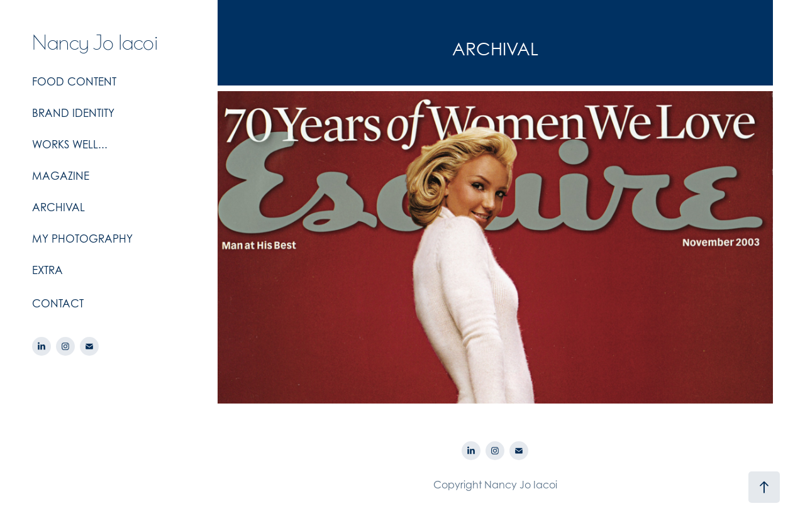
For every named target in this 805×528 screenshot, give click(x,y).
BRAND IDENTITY (73, 113)
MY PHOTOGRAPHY (82, 239)
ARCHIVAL (58, 207)
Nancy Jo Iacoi (95, 41)
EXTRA (47, 270)
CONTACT (58, 303)
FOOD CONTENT (74, 81)
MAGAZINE (60, 176)
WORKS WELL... (70, 144)
